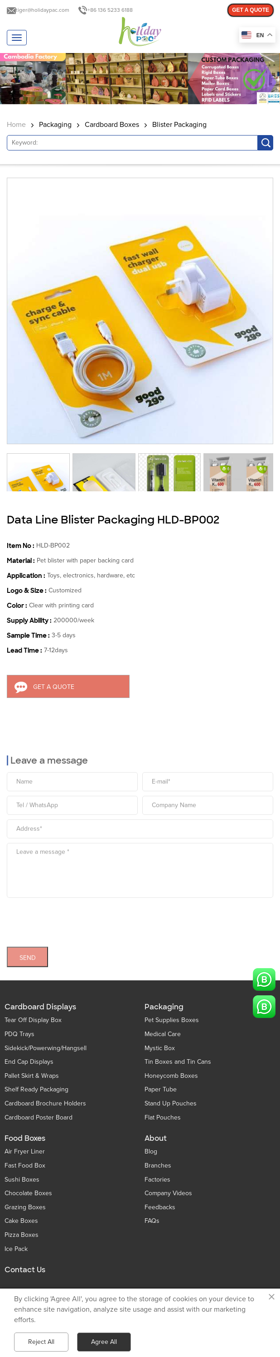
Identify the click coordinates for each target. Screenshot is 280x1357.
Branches (158, 1165)
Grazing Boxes (25, 1207)
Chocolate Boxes (28, 1193)
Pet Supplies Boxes (172, 1020)
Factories (157, 1179)
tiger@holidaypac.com (42, 10)
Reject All (41, 1342)
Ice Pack (16, 1249)
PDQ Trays (19, 1034)
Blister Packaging (179, 124)
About (156, 1138)
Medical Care (163, 1034)
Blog (151, 1151)
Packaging (55, 124)
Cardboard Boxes (112, 124)
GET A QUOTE (250, 10)
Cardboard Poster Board (38, 1117)
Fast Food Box (25, 1165)
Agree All (104, 1342)
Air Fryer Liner (25, 1151)
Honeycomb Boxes (171, 1076)
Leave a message (49, 758)
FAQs (152, 1221)
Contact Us (25, 1270)
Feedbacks (160, 1207)
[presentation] (76, 917)
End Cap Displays (29, 1062)
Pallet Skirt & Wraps (32, 1076)
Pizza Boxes (22, 1235)
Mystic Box (160, 1048)
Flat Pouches (163, 1117)
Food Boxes (25, 1138)
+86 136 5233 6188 (110, 10)
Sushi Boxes (22, 1179)
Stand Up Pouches (171, 1103)
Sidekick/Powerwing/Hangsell (46, 1048)
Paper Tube (161, 1089)
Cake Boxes (21, 1221)
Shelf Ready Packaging (36, 1089)
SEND (27, 955)
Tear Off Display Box (33, 1020)
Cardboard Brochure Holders (45, 1103)
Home (16, 124)
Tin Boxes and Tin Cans (178, 1062)
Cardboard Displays (40, 1007)
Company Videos (168, 1193)
